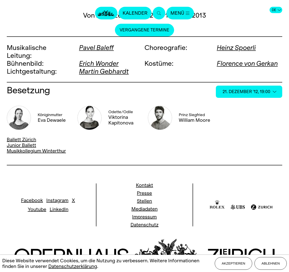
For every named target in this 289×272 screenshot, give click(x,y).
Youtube (37, 209)
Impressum (144, 216)
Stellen (144, 201)
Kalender (135, 13)
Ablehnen (270, 263)
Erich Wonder (99, 63)
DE (276, 10)
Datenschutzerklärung (72, 266)
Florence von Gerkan (247, 63)
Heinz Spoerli (236, 47)
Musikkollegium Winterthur (36, 150)
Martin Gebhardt (104, 71)
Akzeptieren (233, 263)
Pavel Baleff (96, 47)
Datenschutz (144, 224)
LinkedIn (59, 209)
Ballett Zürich (21, 139)
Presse (144, 193)
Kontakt (144, 185)
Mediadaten (144, 208)
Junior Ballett (21, 145)
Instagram (57, 200)
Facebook (32, 200)
